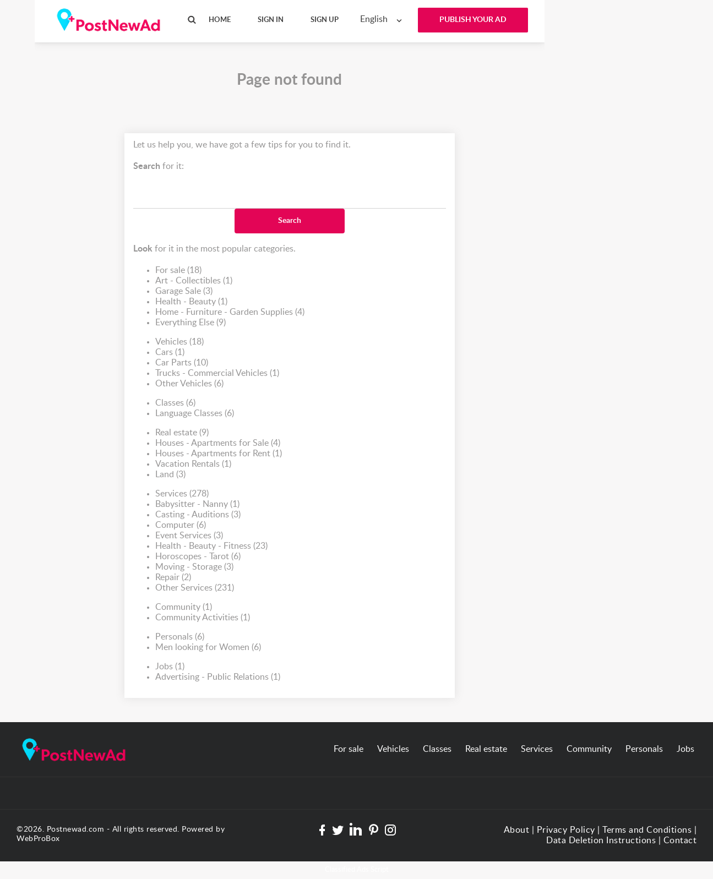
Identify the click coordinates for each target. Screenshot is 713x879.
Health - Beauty (191, 302)
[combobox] (383, 19)
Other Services (194, 588)
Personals (179, 637)
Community (183, 607)
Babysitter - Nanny (197, 504)
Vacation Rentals (193, 464)
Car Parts (181, 363)
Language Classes (194, 413)
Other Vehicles (189, 384)
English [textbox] (374, 19)
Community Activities (202, 618)
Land (170, 474)
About (517, 830)
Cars (169, 352)
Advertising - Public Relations (217, 677)
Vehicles (179, 342)
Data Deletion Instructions (601, 840)
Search (289, 221)
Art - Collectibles (193, 281)
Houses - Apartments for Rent (218, 454)
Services (182, 494)
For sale (178, 270)
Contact (680, 840)
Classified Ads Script (357, 869)
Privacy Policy (566, 830)
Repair (173, 577)
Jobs (169, 667)
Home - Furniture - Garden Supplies (229, 312)
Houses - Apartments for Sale (217, 443)
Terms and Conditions (647, 830)
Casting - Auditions (198, 515)
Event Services (189, 536)
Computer (180, 525)
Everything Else (190, 323)
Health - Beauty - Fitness (211, 546)
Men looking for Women (208, 647)
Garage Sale (184, 291)
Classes (175, 403)
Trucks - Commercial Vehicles (217, 373)
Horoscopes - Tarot (198, 557)
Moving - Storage (194, 567)
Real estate (182, 433)
